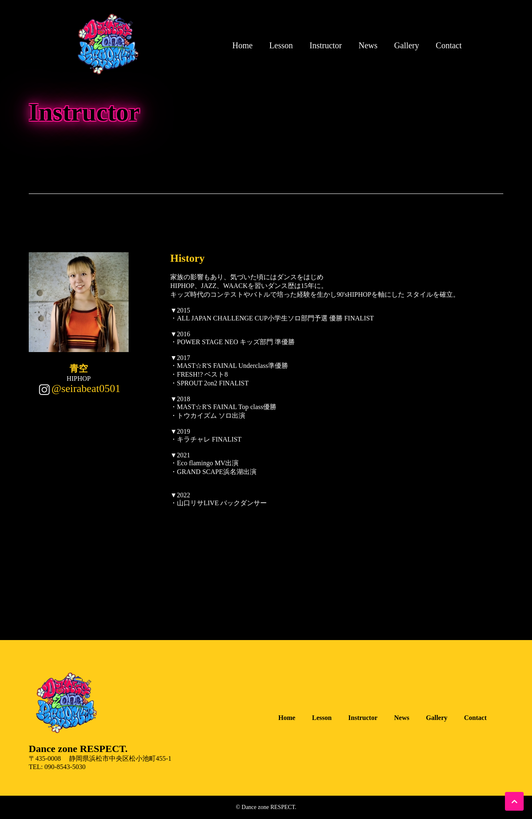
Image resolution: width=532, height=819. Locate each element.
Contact (449, 45)
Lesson (281, 45)
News (368, 45)
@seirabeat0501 (86, 388)
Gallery (406, 45)
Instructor (326, 45)
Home (242, 45)
